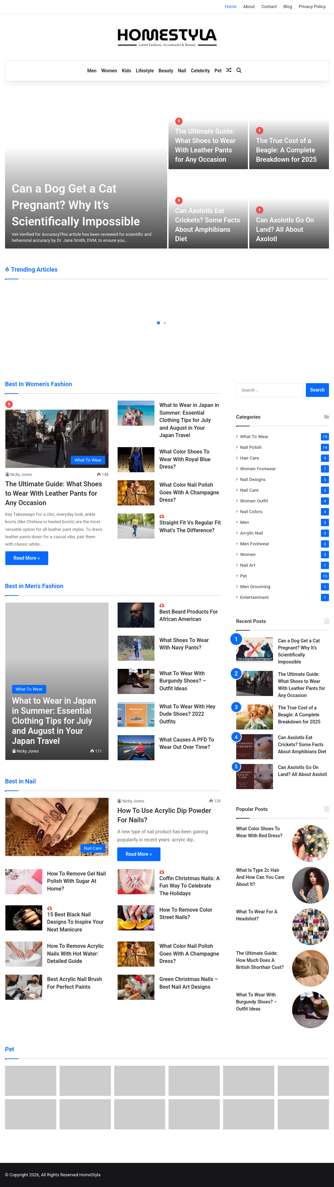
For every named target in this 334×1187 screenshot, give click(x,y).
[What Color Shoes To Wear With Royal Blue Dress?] (136, 459)
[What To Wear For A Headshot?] (310, 926)
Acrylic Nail (251, 533)
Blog (287, 6)
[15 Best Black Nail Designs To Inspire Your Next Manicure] (23, 917)
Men (92, 70)
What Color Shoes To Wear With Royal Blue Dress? (185, 459)
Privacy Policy (312, 6)
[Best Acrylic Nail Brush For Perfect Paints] (23, 987)
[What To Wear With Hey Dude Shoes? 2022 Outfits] (136, 714)
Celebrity (200, 70)
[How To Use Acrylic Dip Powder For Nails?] (57, 827)
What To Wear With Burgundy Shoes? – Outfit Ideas (182, 681)
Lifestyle (145, 70)
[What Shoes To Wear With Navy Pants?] (136, 648)
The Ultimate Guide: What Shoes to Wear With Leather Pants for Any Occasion (53, 493)
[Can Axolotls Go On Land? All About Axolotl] (289, 209)
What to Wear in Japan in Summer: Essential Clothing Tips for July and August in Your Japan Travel (189, 420)
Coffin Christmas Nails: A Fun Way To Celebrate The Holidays (189, 886)
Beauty (165, 70)
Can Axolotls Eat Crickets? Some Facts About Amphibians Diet (302, 744)
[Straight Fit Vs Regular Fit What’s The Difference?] (136, 526)
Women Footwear (258, 468)
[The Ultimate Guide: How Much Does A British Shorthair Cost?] (310, 968)
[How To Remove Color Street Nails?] (136, 917)
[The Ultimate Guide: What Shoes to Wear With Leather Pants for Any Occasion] (57, 434)
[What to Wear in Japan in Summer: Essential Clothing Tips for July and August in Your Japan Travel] (136, 413)
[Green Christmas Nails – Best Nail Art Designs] (136, 987)
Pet (217, 70)
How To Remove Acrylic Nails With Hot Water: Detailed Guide (75, 953)
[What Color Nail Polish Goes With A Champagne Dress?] (136, 492)
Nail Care (249, 490)
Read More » (27, 558)
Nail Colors (251, 511)
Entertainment (254, 597)
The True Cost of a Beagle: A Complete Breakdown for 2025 (286, 150)
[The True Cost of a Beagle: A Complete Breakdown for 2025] (289, 130)
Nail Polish (251, 447)
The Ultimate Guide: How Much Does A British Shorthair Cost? (260, 960)
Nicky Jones (21, 474)
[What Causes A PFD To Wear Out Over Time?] (136, 747)
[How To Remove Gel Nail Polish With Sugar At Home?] (23, 881)
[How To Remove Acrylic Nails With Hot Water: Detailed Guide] (23, 954)
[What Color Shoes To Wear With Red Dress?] (310, 843)
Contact (269, 6)
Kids (126, 70)
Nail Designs (253, 479)
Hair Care (249, 458)
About (249, 6)
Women (109, 70)
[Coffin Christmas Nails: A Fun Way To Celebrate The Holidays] (136, 881)
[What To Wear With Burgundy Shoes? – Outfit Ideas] (136, 681)
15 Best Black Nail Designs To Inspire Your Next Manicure (75, 922)
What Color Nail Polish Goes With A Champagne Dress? (189, 492)
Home (231, 6)
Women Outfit (254, 500)
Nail (182, 70)
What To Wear (254, 436)
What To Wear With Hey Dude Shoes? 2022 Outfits (187, 714)
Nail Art (248, 565)
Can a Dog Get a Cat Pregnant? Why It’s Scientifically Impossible (76, 205)
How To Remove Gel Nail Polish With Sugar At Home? (76, 881)
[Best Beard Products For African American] (136, 615)
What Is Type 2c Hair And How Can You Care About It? (260, 877)
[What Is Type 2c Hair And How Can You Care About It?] (310, 885)
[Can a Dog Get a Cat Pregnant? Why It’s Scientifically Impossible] (86, 170)
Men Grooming (255, 586)
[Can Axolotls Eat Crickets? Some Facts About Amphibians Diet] (254, 746)
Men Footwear (254, 543)
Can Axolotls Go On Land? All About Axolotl (285, 229)
